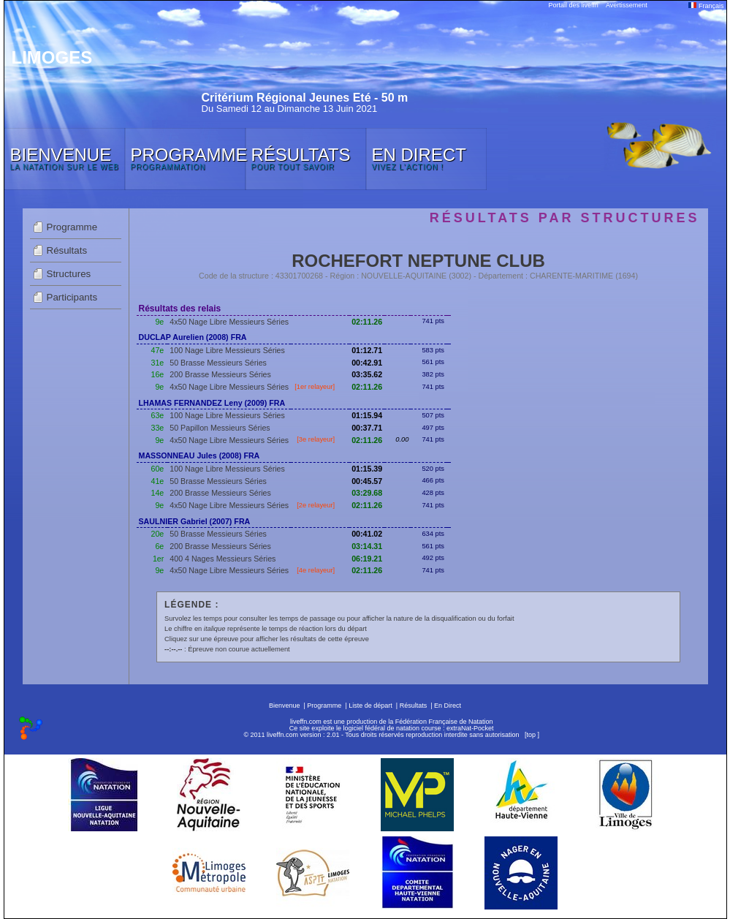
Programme (72, 227)
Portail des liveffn (573, 5)
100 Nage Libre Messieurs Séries (227, 350)
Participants (72, 297)
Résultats (67, 250)
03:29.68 (366, 492)
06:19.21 (366, 558)
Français (705, 6)
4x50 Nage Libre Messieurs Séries (229, 321)
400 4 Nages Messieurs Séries (222, 558)
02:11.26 (366, 321)
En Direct (447, 705)
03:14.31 (366, 546)
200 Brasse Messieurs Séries (220, 374)
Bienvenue (284, 705)
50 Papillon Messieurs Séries (220, 427)
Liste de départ (370, 705)
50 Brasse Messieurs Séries (218, 362)
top (531, 734)
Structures (69, 273)
